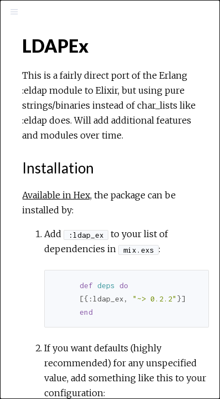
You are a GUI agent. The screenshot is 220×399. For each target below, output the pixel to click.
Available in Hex (56, 195)
